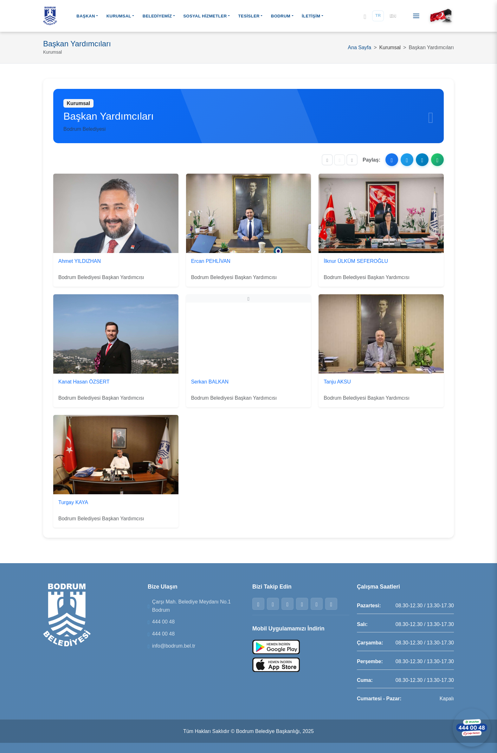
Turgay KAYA (73, 502)
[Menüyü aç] (416, 16)
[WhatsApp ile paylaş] (437, 159)
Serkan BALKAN (210, 381)
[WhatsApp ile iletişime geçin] (472, 728)
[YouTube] (331, 604)
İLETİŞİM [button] (311, 16)
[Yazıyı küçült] (327, 159)
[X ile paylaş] (407, 159)
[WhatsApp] (302, 604)
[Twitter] (273, 604)
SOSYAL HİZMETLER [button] (205, 16)
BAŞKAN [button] (85, 16)
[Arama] (365, 16)
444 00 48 (163, 621)
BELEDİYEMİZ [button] (157, 16)
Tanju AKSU (337, 381)
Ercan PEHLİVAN (210, 261)
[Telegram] (317, 604)
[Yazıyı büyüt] (352, 159)
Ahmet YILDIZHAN (79, 261)
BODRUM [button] (280, 16)
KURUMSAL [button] (118, 16)
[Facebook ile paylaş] (391, 159)
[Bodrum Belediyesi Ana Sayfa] (50, 16)
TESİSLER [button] (249, 16)
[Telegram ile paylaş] (422, 159)
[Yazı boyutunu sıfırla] (339, 159)
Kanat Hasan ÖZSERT (84, 381)
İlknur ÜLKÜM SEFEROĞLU (356, 261)
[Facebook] (258, 604)
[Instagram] (287, 604)
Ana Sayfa (359, 47)
